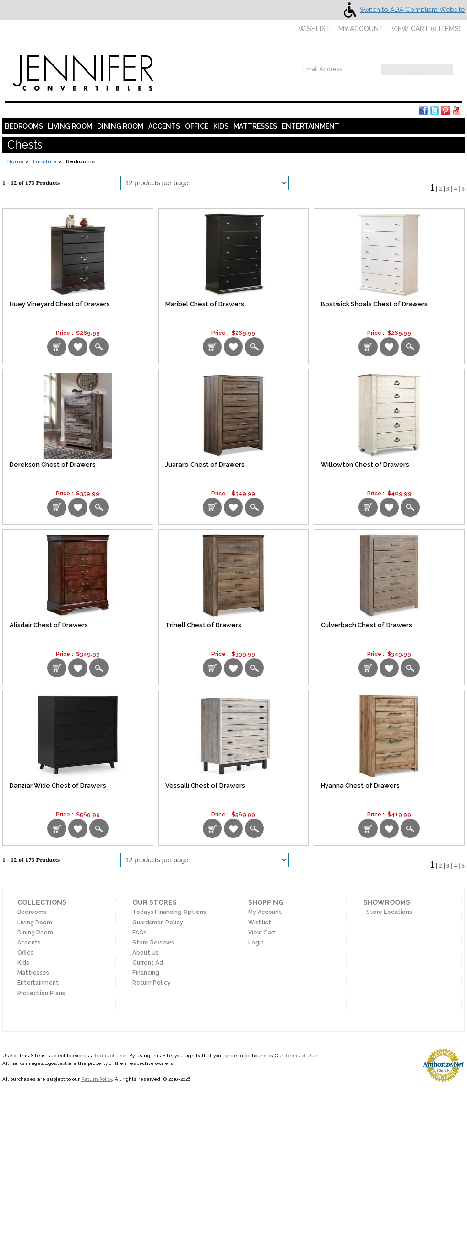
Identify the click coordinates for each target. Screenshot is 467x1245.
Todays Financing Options (169, 912)
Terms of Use (110, 1055)
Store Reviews (153, 942)
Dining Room (120, 126)
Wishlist (309, 28)
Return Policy (151, 982)
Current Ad (147, 962)
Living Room (70, 126)
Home (15, 162)
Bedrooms (24, 126)
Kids (220, 126)
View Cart (262, 932)
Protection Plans (41, 993)
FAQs (139, 932)
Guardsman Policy (157, 922)
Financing (145, 972)
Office (196, 126)
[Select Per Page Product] (204, 183)
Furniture (45, 162)
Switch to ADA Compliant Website (402, 9)
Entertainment (310, 126)
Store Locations (387, 912)
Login (256, 942)
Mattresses (255, 126)
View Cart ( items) (426, 28)
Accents (164, 126)
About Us (145, 952)
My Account (360, 28)
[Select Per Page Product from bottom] (204, 860)
